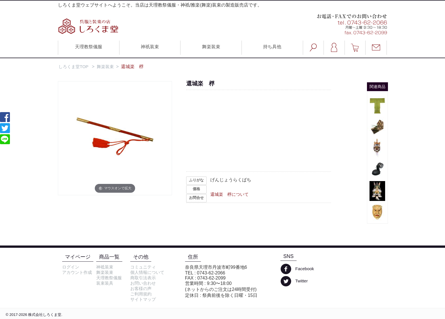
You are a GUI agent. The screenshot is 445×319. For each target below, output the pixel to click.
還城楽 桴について (229, 194)
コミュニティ (143, 267)
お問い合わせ (143, 283)
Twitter (294, 281)
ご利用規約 (141, 293)
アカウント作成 (77, 272)
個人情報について (147, 272)
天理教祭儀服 (88, 46)
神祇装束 (150, 46)
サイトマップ (143, 299)
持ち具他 (272, 46)
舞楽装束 (211, 46)
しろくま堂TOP (73, 66)
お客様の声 (141, 288)
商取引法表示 (143, 277)
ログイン (70, 267)
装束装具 (104, 283)
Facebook (297, 269)
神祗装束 (104, 267)
